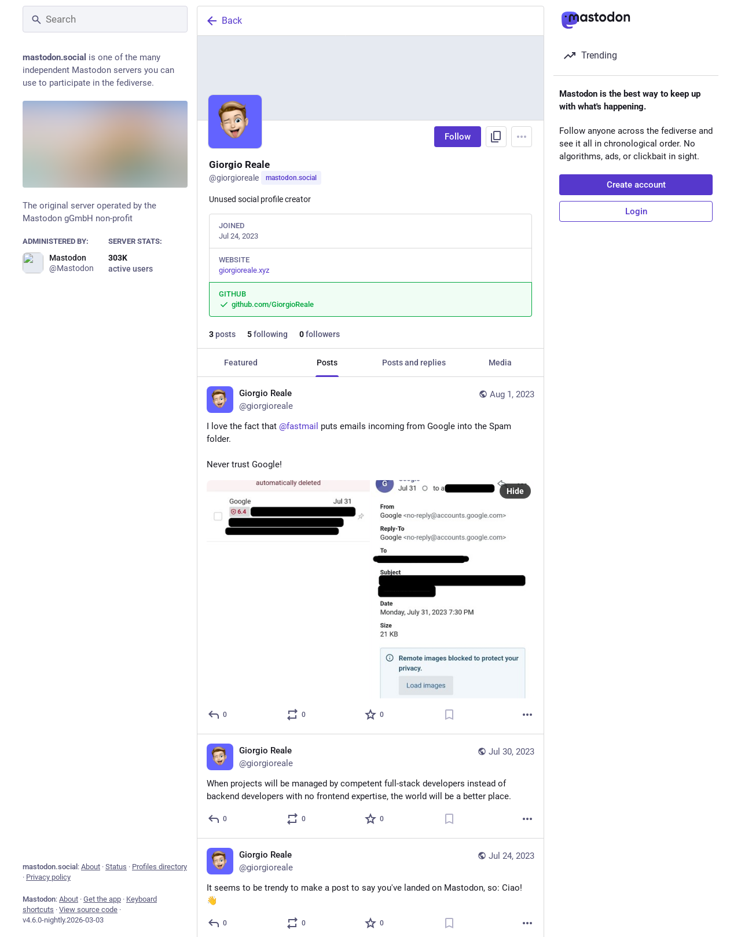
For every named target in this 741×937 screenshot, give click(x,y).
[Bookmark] (449, 715)
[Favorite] (375, 715)
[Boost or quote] (296, 715)
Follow (458, 136)
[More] (527, 715)
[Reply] (218, 715)
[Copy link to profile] (496, 136)
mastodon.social (291, 178)
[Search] (105, 19)
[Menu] (521, 136)
